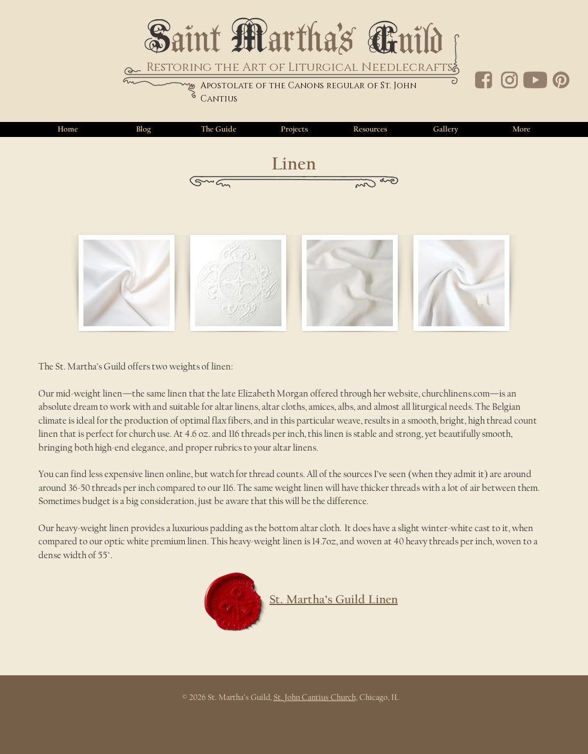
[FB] (483, 80)
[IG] (509, 80)
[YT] (535, 80)
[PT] (561, 80)
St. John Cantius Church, (316, 697)
